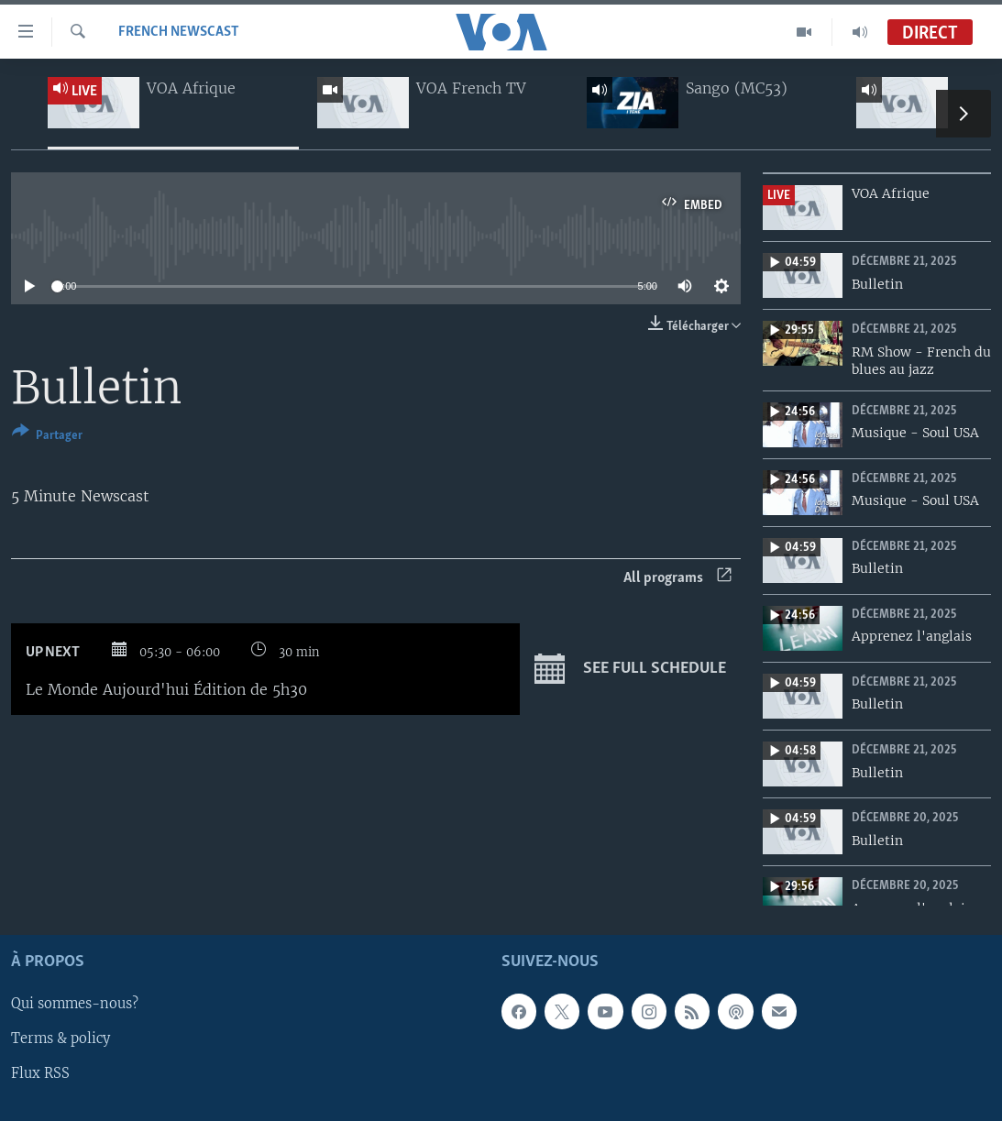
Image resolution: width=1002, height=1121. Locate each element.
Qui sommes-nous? (74, 1004)
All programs (677, 578)
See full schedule (630, 669)
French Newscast (178, 32)
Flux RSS (40, 1074)
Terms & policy (60, 1039)
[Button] (47, 437)
